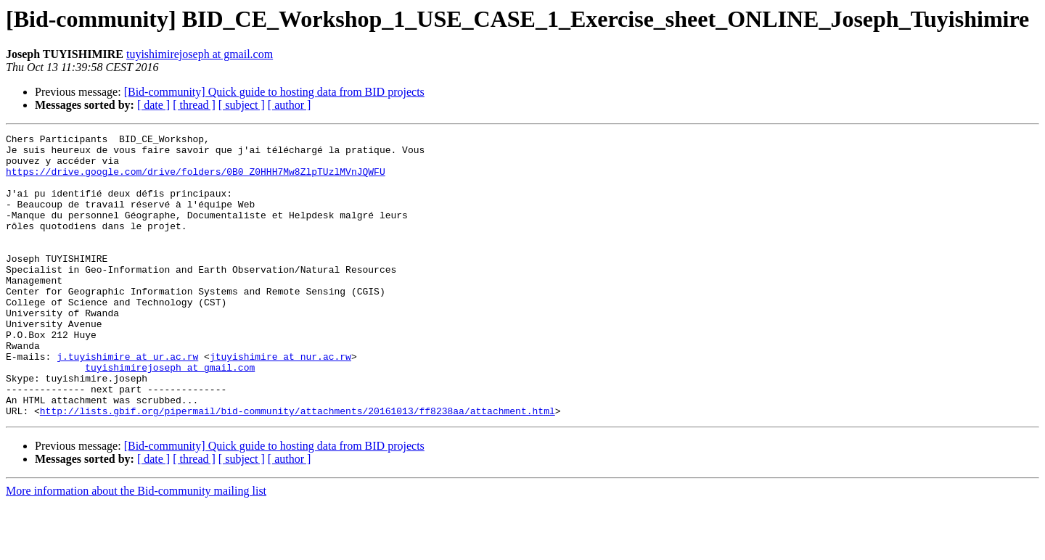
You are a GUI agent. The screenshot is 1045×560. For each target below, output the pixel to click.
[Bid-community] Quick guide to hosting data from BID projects (274, 92)
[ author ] (289, 105)
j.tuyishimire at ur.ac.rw (127, 401)
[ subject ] (241, 105)
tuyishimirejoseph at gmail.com (199, 54)
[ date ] (153, 105)
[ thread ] (194, 105)
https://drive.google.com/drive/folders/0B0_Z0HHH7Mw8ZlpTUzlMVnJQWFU (195, 179)
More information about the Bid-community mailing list (136, 547)
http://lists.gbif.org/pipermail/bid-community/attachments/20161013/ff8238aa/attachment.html (297, 467)
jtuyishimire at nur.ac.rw (280, 401)
